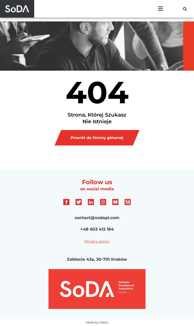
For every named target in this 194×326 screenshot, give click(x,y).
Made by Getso (97, 322)
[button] (160, 9)
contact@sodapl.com (97, 217)
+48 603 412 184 (97, 229)
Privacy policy (97, 241)
